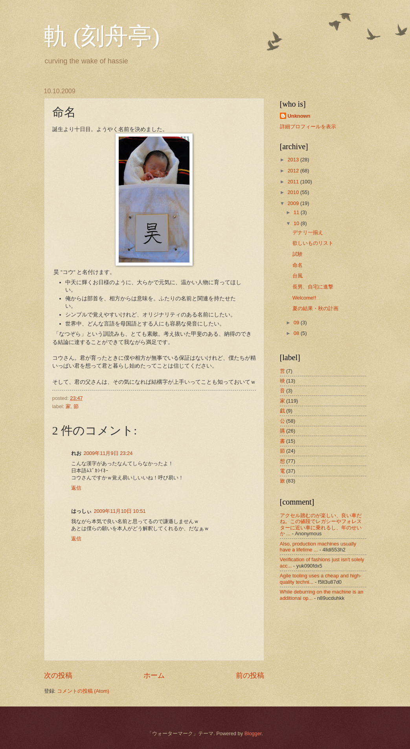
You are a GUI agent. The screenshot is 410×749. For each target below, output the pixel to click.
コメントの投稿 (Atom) (83, 691)
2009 (293, 203)
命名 (297, 265)
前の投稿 (250, 675)
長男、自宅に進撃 (312, 287)
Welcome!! (304, 298)
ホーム (154, 675)
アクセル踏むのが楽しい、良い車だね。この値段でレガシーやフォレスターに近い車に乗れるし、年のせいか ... (321, 524)
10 (297, 223)
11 (297, 212)
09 (297, 322)
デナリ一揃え (307, 232)
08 (297, 333)
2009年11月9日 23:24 (108, 453)
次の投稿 (58, 675)
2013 (293, 160)
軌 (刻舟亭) (102, 36)
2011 (293, 182)
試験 (297, 254)
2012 (293, 171)
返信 (76, 488)
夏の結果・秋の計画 (315, 308)
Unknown (299, 116)
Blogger (253, 733)
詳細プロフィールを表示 (308, 126)
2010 (293, 192)
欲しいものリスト (312, 243)
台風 (297, 276)
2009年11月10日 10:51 (120, 511)
